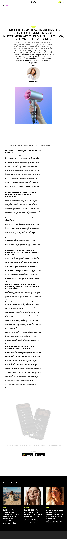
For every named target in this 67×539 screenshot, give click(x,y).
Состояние (8, 2)
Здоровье (14, 2)
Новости (26, 2)
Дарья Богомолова (33, 81)
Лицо (22, 2)
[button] (4, 2)
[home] (33, 2)
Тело (19, 2)
